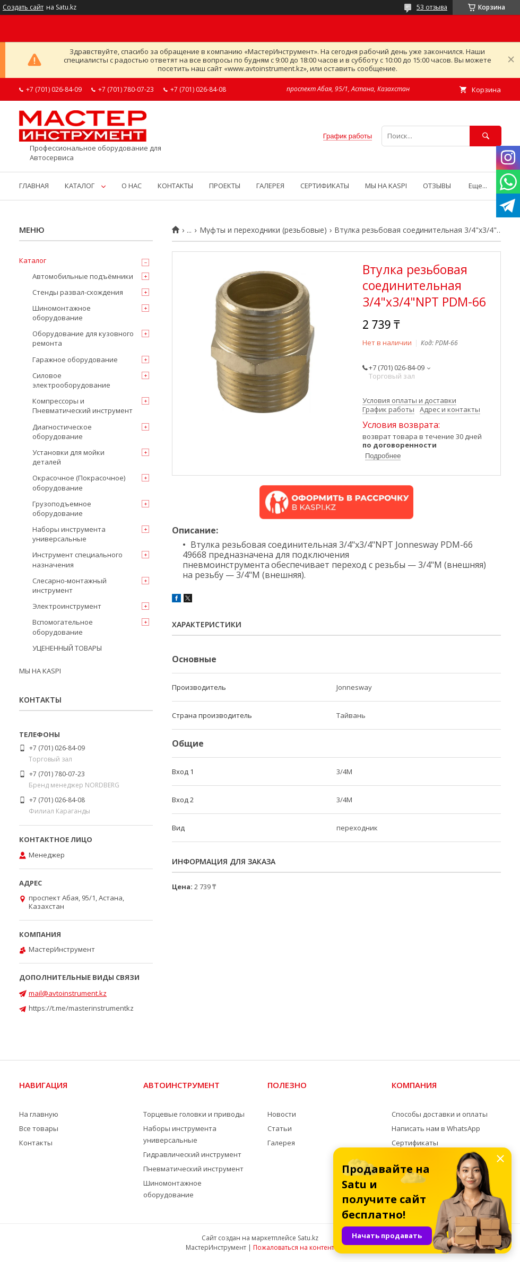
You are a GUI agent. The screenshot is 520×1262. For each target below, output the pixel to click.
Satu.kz (308, 1237)
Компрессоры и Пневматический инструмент (82, 405)
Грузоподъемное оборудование (61, 508)
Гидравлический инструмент (192, 1154)
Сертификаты (415, 1142)
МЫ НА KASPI (386, 185)
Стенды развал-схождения (77, 292)
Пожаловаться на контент (293, 1247)
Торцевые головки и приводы (194, 1114)
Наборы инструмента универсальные (69, 534)
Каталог (32, 260)
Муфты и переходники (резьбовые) (263, 230)
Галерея (281, 1142)
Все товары (38, 1128)
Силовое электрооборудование (71, 380)
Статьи (279, 1128)
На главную (38, 1114)
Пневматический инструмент (193, 1168)
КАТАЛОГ (79, 185)
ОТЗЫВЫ (437, 185)
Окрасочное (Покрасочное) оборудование (78, 482)
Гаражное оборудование (75, 359)
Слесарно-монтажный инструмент (69, 585)
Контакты (36, 1142)
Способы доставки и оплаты (440, 1114)
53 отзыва (432, 7)
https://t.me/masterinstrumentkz (81, 1008)
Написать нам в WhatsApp (436, 1128)
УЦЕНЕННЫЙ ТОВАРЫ (67, 648)
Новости (281, 1114)
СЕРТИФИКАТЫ (324, 185)
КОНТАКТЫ (175, 185)
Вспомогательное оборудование (62, 626)
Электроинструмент (66, 606)
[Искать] (485, 136)
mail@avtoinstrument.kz (68, 993)
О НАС (132, 185)
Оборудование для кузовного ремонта (83, 338)
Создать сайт (23, 7)
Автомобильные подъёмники (82, 276)
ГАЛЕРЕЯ (270, 185)
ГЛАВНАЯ (34, 185)
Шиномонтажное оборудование (61, 312)
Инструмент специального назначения (77, 559)
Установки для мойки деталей (68, 457)
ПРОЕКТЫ (224, 185)
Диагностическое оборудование (62, 431)
